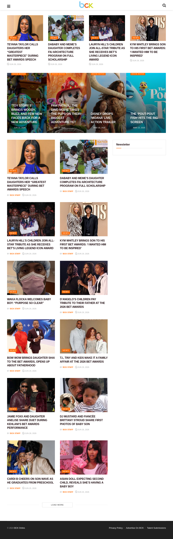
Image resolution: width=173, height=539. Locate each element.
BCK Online (19, 528)
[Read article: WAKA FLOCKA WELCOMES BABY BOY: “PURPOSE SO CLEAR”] (31, 278)
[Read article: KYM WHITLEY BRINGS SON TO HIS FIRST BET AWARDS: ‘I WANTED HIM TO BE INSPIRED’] (148, 28)
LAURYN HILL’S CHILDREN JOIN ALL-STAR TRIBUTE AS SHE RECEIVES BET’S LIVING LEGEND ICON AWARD (107, 52)
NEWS (13, 38)
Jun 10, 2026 (18, 128)
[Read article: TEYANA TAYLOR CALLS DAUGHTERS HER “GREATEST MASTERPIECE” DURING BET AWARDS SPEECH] (25, 28)
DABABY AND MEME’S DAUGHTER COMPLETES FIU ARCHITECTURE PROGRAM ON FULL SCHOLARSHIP (64, 52)
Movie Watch (19, 74)
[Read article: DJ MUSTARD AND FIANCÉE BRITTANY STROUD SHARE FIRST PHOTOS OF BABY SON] (84, 395)
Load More (57, 505)
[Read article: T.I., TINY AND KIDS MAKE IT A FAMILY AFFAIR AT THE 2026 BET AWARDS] (84, 336)
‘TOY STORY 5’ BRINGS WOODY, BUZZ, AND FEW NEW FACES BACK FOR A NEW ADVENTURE (26, 114)
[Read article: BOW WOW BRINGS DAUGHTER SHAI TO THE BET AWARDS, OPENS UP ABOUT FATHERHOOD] (31, 336)
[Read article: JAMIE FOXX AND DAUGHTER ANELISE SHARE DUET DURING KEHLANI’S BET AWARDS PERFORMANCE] (31, 395)
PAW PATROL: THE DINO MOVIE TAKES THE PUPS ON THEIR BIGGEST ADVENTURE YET (66, 114)
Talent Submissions (156, 528)
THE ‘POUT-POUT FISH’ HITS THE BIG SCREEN (144, 118)
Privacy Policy (116, 528)
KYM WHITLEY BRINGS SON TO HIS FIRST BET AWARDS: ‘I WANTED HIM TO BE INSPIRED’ (83, 244)
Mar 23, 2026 (137, 128)
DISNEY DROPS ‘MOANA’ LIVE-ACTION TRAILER (103, 118)
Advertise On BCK (135, 528)
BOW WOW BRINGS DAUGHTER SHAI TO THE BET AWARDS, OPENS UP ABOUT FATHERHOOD (31, 361)
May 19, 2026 (58, 128)
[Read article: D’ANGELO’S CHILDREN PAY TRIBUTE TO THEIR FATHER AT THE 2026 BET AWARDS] (84, 278)
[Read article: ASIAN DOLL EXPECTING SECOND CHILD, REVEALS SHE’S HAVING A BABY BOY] (84, 457)
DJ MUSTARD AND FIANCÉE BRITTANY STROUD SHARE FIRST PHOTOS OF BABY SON (81, 420)
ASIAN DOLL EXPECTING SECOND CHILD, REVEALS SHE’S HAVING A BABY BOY (82, 482)
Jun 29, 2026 (96, 64)
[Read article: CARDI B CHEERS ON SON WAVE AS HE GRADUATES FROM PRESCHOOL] (31, 457)
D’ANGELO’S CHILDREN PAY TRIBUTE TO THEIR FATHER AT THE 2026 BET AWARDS (82, 303)
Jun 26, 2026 (82, 430)
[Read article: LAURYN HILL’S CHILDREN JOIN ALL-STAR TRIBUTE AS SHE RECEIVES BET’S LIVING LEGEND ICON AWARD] (107, 28)
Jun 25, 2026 (29, 488)
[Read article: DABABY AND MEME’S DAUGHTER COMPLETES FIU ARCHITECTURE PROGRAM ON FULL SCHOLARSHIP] (66, 28)
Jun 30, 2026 (14, 64)
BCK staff (15, 195)
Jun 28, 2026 (29, 433)
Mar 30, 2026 (98, 128)
